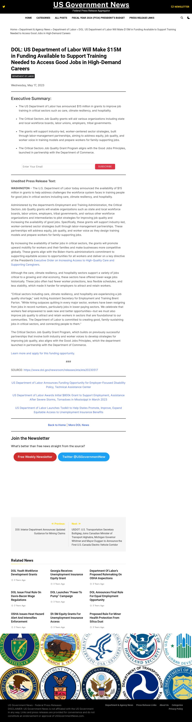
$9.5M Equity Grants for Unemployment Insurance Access (66, 617)
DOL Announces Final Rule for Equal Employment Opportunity (106, 596)
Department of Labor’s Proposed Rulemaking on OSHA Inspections (106, 574)
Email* (25, 160)
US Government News (91, 4)
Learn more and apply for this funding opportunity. (43, 353)
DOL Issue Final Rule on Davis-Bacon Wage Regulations (26, 596)
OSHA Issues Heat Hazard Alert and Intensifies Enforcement (27, 617)
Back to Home (57, 425)
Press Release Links (141, 17)
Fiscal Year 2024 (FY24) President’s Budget (98, 17)
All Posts (61, 17)
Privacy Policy (176, 709)
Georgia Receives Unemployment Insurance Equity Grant (66, 574)
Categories (43, 17)
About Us (164, 705)
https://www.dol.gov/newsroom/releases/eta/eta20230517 (61, 370)
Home (28, 17)
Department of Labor (64, 29)
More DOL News (78, 425)
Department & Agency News (34, 29)
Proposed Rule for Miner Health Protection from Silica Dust (105, 617)
